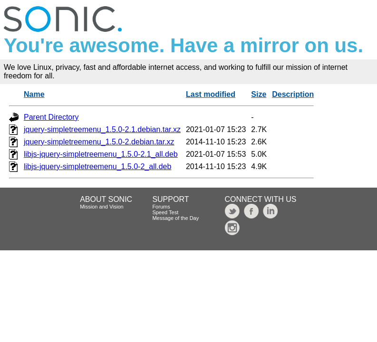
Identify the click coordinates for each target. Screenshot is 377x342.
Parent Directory (51, 117)
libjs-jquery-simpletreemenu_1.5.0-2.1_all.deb (101, 154)
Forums (161, 206)
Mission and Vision (102, 206)
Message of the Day (175, 218)
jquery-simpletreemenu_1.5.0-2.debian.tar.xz (99, 142)
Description (293, 94)
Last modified (210, 94)
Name (34, 94)
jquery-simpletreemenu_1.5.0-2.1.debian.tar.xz (102, 129)
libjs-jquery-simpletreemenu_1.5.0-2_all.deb (97, 166)
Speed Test (165, 212)
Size (258, 94)
